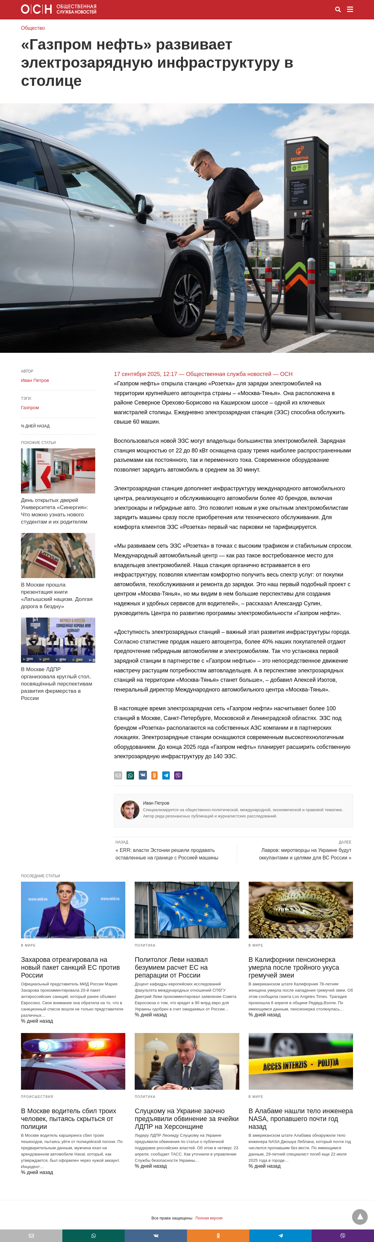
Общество (33, 28)
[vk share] (143, 775)
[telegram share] (166, 775)
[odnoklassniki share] (154, 775)
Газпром (30, 407)
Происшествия (37, 1090)
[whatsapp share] (130, 775)
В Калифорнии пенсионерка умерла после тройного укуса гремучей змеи (291, 967)
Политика (145, 945)
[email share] (118, 775)
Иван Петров (156, 803)
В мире (28, 945)
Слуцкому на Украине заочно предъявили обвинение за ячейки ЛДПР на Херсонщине (183, 1112)
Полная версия (209, 1211)
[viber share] (178, 775)
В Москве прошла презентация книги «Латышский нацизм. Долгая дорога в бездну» (57, 588)
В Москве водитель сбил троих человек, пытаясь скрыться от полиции (66, 1112)
